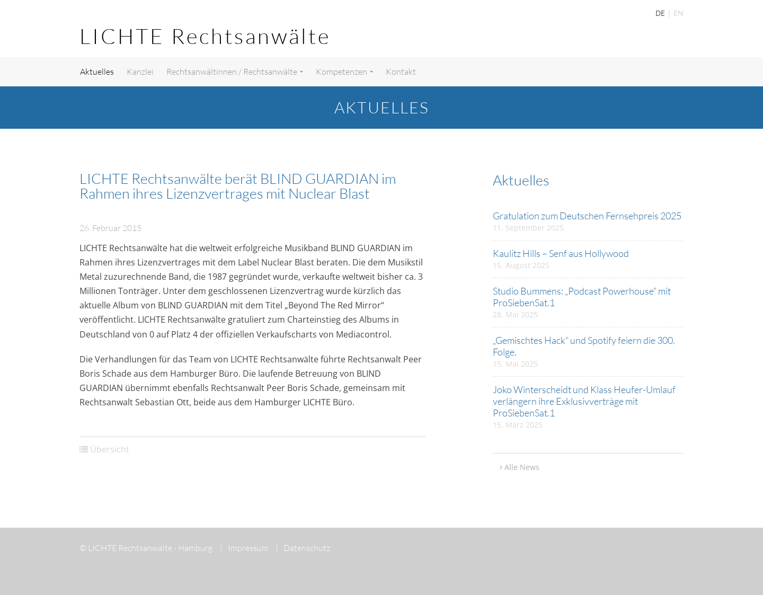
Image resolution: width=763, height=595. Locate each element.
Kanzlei (140, 71)
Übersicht (109, 449)
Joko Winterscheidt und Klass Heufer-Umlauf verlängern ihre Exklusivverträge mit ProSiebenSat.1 (584, 401)
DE (660, 13)
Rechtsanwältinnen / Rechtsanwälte (234, 71)
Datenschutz (303, 548)
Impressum (244, 548)
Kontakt (401, 71)
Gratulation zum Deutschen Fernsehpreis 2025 (587, 215)
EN (678, 13)
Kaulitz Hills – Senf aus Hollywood (561, 253)
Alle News (521, 467)
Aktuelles (97, 71)
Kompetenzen (344, 71)
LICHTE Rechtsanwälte (205, 36)
